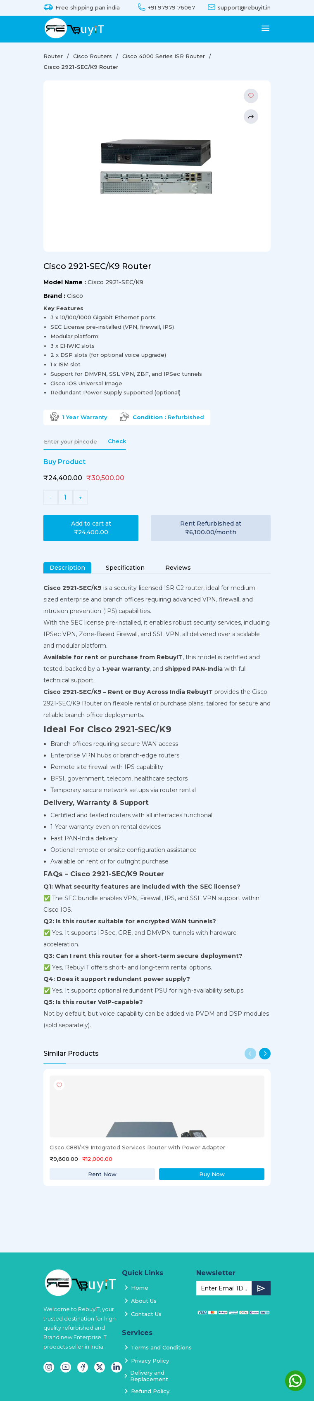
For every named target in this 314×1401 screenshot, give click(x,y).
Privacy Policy (150, 1360)
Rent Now (102, 1174)
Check (117, 441)
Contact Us (146, 1314)
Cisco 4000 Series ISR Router (163, 56)
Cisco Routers (92, 56)
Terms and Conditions (161, 1347)
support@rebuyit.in (244, 8)
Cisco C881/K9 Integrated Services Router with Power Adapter (137, 1147)
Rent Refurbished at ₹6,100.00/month (210, 528)
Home (139, 1287)
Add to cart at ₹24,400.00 (91, 528)
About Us (144, 1300)
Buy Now (212, 1174)
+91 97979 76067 (171, 8)
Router (53, 56)
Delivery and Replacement (149, 1375)
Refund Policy (150, 1391)
